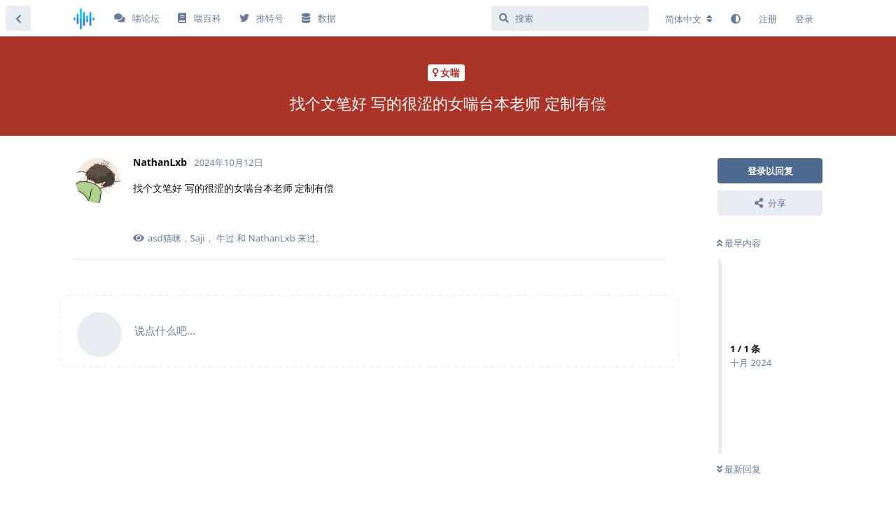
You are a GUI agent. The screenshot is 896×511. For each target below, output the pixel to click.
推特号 (261, 18)
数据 (318, 18)
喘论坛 (137, 18)
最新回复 (739, 469)
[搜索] (570, 18)
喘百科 (199, 18)
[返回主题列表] (18, 18)
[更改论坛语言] (689, 18)
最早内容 (739, 243)
